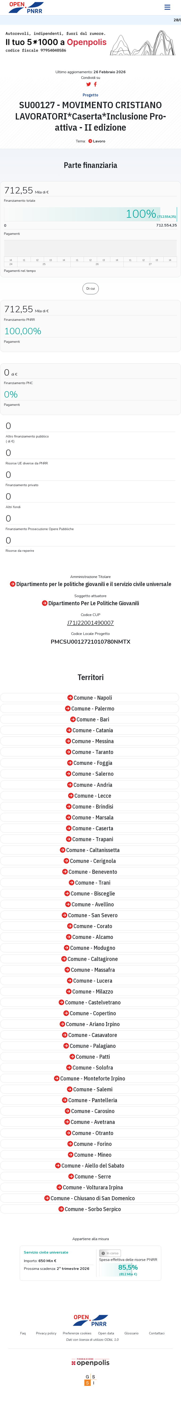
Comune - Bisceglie (89, 893)
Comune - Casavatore (89, 1035)
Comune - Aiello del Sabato (89, 1165)
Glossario (131, 1333)
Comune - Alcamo (89, 937)
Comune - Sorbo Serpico (89, 1209)
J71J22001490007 (90, 623)
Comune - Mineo (89, 1154)
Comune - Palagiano (89, 1045)
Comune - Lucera (89, 980)
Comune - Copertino (89, 1013)
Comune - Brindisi (89, 806)
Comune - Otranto (89, 1133)
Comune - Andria (89, 784)
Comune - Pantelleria (89, 1100)
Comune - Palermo (89, 708)
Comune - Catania (89, 730)
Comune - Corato (89, 926)
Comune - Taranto (89, 752)
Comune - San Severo (90, 915)
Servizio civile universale (46, 1252)
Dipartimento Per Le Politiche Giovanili (90, 603)
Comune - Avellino (89, 904)
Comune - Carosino (90, 1111)
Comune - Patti (90, 1056)
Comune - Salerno (90, 773)
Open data (106, 1333)
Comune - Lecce (89, 795)
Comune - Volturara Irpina (90, 1187)
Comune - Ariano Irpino (90, 1024)
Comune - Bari (89, 719)
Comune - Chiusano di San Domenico (89, 1198)
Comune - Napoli (89, 697)
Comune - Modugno (89, 947)
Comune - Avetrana (89, 1121)
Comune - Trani (89, 882)
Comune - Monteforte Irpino (89, 1078)
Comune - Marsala (89, 817)
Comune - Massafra (90, 969)
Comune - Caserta (89, 828)
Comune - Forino (89, 1143)
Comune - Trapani (89, 839)
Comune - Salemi (89, 1089)
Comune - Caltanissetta (89, 850)
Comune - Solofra (89, 1067)
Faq (23, 1333)
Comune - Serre (89, 1176)
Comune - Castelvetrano (90, 1002)
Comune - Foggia (89, 762)
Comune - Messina (90, 741)
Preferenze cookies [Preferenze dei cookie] (77, 1333)
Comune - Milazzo (89, 991)
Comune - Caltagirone (89, 958)
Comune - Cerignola (90, 860)
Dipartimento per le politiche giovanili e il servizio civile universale (90, 584)
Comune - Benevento (89, 871)
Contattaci (157, 1333)
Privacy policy (46, 1333)
